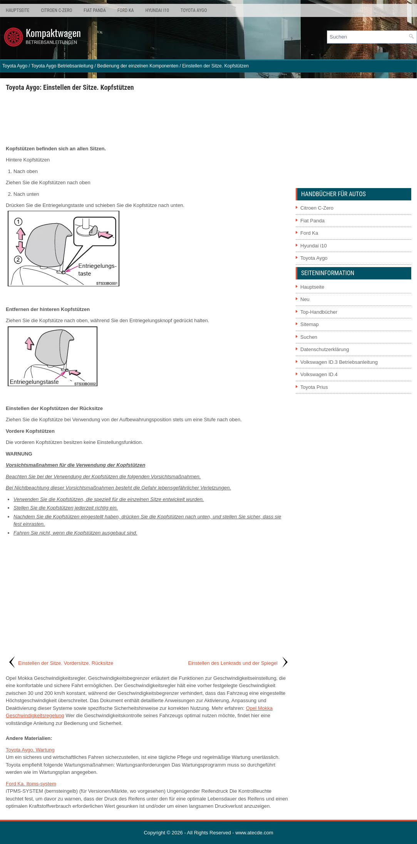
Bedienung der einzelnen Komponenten (137, 66)
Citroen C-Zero (56, 10)
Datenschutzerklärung (324, 349)
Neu (305, 299)
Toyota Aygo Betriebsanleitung (62, 66)
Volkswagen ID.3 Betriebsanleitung (339, 362)
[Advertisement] (148, 118)
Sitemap (309, 324)
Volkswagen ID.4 (319, 374)
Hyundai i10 (157, 10)
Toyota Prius (314, 387)
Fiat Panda (95, 10)
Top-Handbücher (318, 312)
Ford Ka (125, 10)
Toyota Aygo (194, 10)
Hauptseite (17, 10)
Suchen (308, 337)
